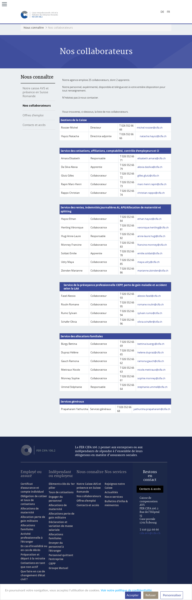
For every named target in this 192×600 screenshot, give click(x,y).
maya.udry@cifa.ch (148, 262)
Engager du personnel (56, 498)
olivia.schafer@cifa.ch (149, 321)
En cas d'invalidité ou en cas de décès (34, 548)
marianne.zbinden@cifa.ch (152, 270)
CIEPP (52, 563)
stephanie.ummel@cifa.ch (152, 387)
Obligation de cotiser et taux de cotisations (34, 500)
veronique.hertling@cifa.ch (153, 227)
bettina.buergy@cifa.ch (150, 344)
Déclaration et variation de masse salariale (61, 526)
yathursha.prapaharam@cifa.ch (152, 409)
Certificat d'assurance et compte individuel (32, 487)
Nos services (115, 472)
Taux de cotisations (61, 492)
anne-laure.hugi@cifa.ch (151, 236)
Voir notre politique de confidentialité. (126, 590)
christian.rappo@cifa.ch (151, 193)
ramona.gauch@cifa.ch (150, 361)
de (162, 12)
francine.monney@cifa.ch (152, 244)
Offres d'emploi (33, 115)
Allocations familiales (28, 527)
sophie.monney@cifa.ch (151, 378)
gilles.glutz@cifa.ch (148, 175)
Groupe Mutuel (58, 568)
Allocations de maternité (30, 510)
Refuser (151, 595)
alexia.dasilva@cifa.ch (149, 167)
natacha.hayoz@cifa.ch (153, 136)
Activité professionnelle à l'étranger (32, 537)
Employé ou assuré (31, 474)
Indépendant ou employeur (61, 474)
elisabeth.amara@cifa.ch (151, 158)
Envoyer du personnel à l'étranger (56, 546)
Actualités (111, 492)
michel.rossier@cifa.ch (150, 127)
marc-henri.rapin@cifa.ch (151, 184)
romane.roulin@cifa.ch (150, 304)
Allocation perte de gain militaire (33, 519)
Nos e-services (114, 497)
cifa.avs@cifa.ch (150, 533)
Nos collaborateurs (37, 105)
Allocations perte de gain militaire (61, 515)
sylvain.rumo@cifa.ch (149, 313)
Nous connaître (37, 77)
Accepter (133, 595)
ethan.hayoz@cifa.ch (149, 219)
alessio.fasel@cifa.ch (149, 296)
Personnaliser (171, 595)
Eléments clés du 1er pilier (62, 486)
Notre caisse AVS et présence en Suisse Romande (35, 92)
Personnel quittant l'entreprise (61, 557)
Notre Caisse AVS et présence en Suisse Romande (89, 487)
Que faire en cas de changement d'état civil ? (33, 575)
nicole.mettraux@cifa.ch (151, 369)
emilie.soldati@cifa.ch (149, 253)
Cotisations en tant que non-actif (33, 565)
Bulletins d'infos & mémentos (116, 503)
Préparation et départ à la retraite (33, 556)
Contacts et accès (34, 125)
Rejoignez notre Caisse (115, 486)
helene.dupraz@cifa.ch (150, 352)
